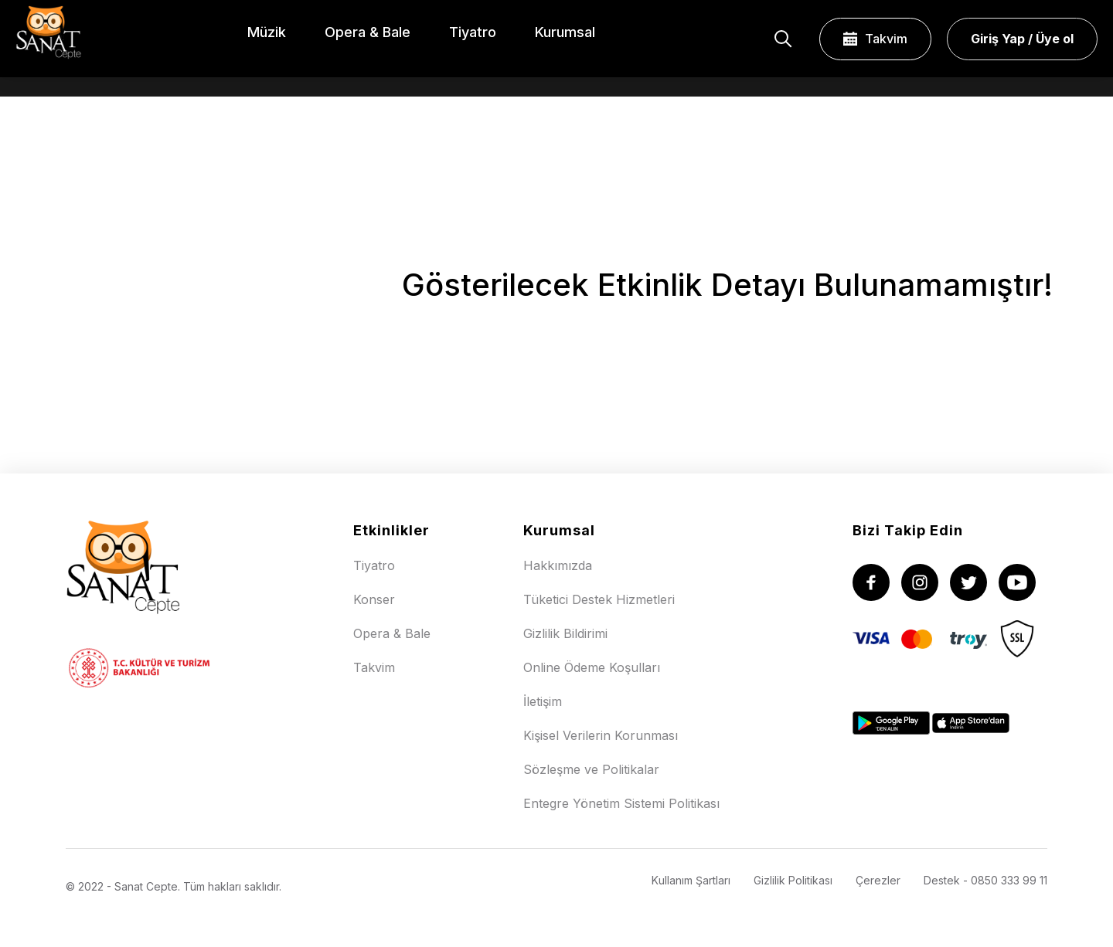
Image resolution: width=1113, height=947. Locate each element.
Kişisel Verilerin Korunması (600, 735)
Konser (374, 599)
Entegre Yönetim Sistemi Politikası (621, 803)
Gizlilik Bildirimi (565, 633)
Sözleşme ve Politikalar (591, 769)
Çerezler (878, 880)
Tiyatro (374, 565)
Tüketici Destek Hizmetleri (599, 599)
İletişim (542, 701)
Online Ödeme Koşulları (591, 667)
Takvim (875, 38)
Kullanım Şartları (691, 880)
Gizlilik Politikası (793, 880)
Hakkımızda (557, 565)
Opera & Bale (392, 633)
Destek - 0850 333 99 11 (985, 880)
